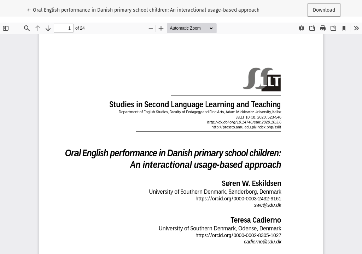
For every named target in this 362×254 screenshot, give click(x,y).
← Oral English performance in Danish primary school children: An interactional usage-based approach (143, 9)
